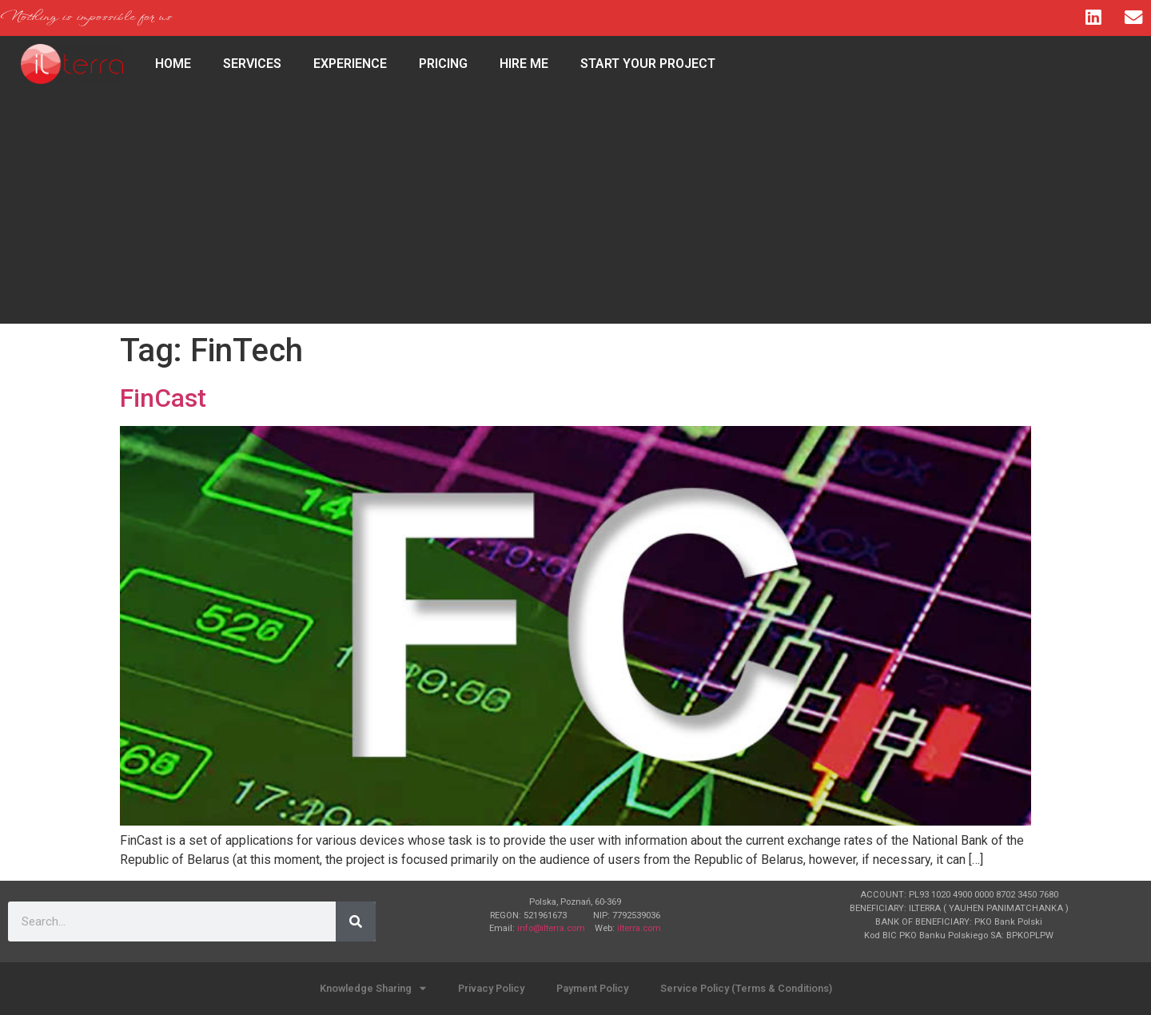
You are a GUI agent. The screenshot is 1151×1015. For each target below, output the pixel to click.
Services (252, 63)
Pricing (443, 63)
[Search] (356, 921)
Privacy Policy (491, 988)
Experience (350, 63)
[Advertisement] (575, 212)
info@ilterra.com (551, 928)
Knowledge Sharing (373, 989)
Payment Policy (592, 988)
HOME (173, 63)
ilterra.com (639, 928)
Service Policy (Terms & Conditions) (746, 988)
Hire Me (524, 63)
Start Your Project (647, 63)
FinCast (163, 398)
